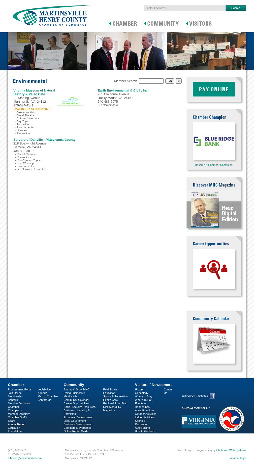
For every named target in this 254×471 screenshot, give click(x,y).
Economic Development (78, 417)
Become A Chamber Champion (213, 164)
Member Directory (19, 413)
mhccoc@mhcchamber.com (25, 458)
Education (109, 392)
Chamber (16, 384)
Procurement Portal (20, 389)
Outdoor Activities (145, 413)
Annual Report (16, 424)
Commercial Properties (78, 427)
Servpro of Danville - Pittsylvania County (44, 139)
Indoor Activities (144, 417)
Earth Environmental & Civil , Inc (123, 90)
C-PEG (12, 434)
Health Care (110, 399)
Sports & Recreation (115, 396)
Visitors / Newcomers (153, 384)
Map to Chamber (48, 396)
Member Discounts (19, 403)
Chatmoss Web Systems (231, 450)
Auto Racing (142, 427)
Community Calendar (76, 399)
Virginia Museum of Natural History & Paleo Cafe (34, 92)
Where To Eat (143, 399)
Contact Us (44, 399)
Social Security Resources (79, 406)
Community (74, 384)
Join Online (15, 392)
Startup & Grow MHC (76, 389)
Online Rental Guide (76, 431)
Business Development (78, 424)
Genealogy (141, 392)
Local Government (75, 420)
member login (237, 458)
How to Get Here (145, 431)
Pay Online (214, 89)
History (139, 389)
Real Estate (110, 389)
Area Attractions (144, 410)
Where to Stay (143, 396)
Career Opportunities (76, 403)
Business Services (19, 438)
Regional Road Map (115, 403)
